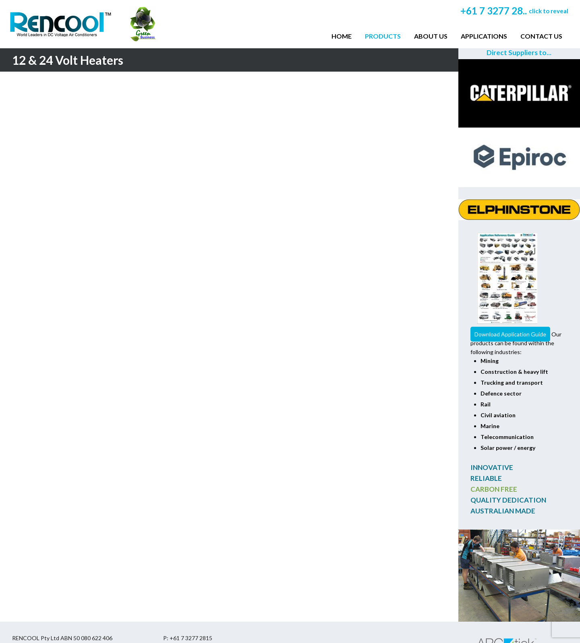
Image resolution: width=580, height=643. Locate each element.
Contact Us (541, 36)
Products (383, 36)
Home (341, 36)
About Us (430, 36)
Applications (484, 36)
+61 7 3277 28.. (514, 10)
